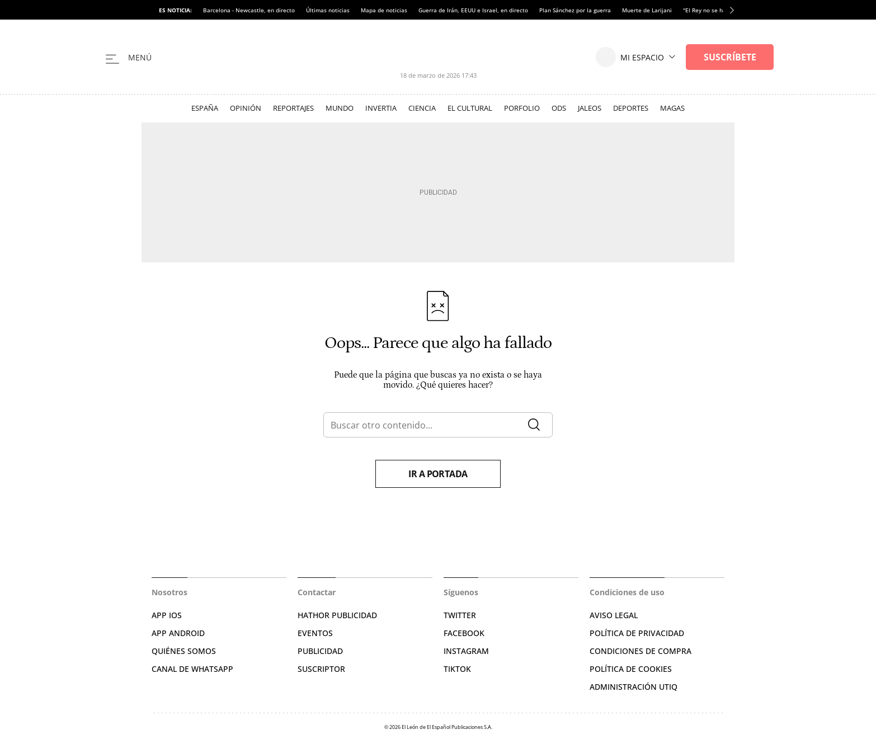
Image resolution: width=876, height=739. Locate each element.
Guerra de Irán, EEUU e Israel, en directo (473, 10)
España (204, 108)
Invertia (381, 108)
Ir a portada (438, 474)
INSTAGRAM (466, 651)
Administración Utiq (633, 686)
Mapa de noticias (384, 10)
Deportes (630, 108)
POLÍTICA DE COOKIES (631, 668)
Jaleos (589, 108)
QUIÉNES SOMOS (184, 651)
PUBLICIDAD (320, 651)
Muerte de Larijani (647, 10)
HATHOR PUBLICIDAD (337, 615)
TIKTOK (457, 668)
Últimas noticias (328, 10)
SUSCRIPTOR (321, 668)
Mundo (340, 108)
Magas (672, 108)
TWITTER (460, 615)
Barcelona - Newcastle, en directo (249, 10)
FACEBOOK (464, 633)
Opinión (245, 108)
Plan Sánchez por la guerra (575, 10)
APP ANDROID (178, 633)
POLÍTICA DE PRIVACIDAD (637, 633)
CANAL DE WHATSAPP (192, 668)
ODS (559, 108)
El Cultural (470, 108)
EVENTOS (315, 633)
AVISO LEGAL (614, 615)
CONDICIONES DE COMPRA (640, 651)
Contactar (317, 592)
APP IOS (167, 615)
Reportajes (293, 108)
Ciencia (422, 108)
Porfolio (522, 108)
